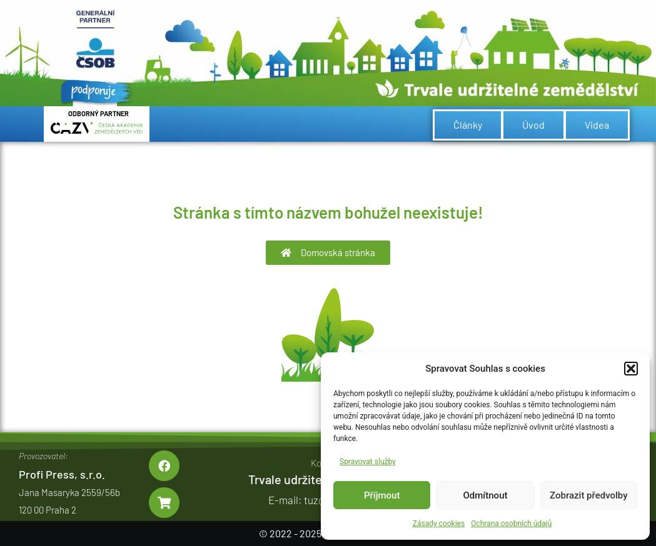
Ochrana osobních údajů (511, 523)
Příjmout (382, 495)
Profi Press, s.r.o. (62, 474)
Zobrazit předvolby (589, 495)
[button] (631, 368)
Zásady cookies (439, 523)
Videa (597, 125)
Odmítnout (485, 495)
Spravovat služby (368, 461)
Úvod (533, 125)
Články (467, 125)
